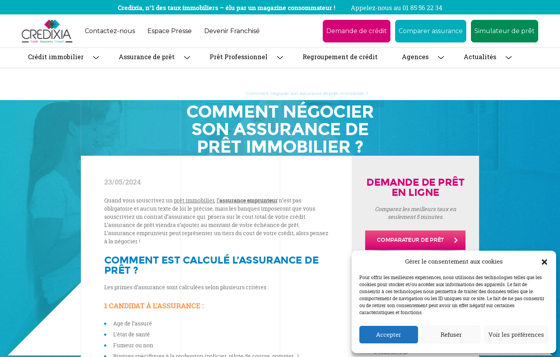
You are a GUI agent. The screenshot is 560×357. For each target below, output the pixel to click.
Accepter (388, 335)
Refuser (451, 335)
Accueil (200, 93)
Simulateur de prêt (504, 31)
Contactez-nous (110, 31)
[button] (544, 262)
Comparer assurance (431, 31)
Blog (226, 93)
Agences (415, 57)
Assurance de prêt (147, 57)
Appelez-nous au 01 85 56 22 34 (396, 8)
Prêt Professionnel (239, 57)
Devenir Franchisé (232, 31)
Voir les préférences (516, 335)
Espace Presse (169, 31)
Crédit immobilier (56, 57)
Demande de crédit (356, 31)
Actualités (480, 57)
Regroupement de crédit (340, 57)
